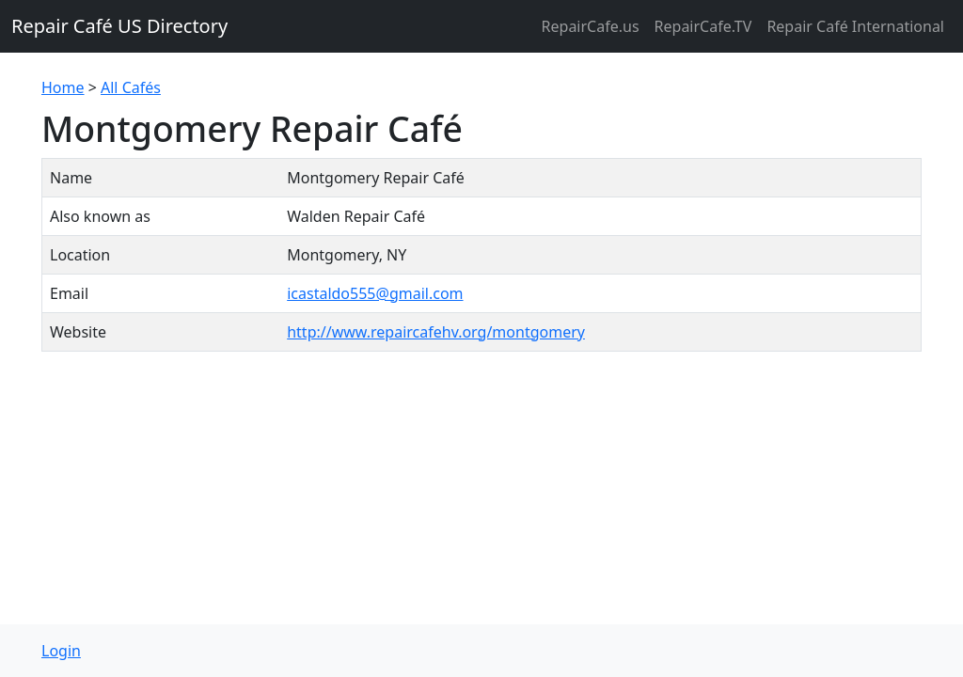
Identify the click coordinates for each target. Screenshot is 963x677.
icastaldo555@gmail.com (375, 293)
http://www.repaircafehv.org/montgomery (436, 332)
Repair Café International (855, 26)
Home (63, 87)
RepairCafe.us (590, 26)
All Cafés (131, 87)
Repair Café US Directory (119, 26)
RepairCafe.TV (703, 26)
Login (61, 650)
